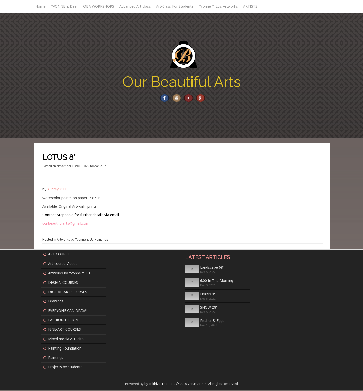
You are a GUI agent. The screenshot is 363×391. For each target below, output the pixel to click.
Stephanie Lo (97, 167)
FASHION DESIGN (63, 321)
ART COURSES (60, 255)
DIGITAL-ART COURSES (67, 293)
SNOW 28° (209, 308)
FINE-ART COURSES (64, 330)
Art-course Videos (62, 264)
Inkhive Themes (161, 385)
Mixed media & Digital (66, 339)
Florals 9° (208, 295)
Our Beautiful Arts (181, 82)
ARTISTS (250, 6)
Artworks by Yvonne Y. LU (75, 240)
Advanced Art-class (135, 6)
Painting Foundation (64, 349)
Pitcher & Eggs (212, 321)
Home (40, 6)
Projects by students (65, 368)
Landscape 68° (212, 268)
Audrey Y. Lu (57, 190)
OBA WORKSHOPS (98, 6)
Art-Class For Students (175, 6)
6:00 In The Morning (216, 281)
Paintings (101, 240)
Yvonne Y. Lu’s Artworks (218, 6)
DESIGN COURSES (63, 283)
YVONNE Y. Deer (64, 6)
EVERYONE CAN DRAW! (67, 311)
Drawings (55, 302)
